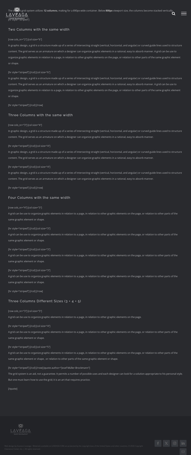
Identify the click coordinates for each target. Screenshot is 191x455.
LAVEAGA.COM (58, 446)
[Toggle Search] (173, 13)
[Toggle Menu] (184, 13)
